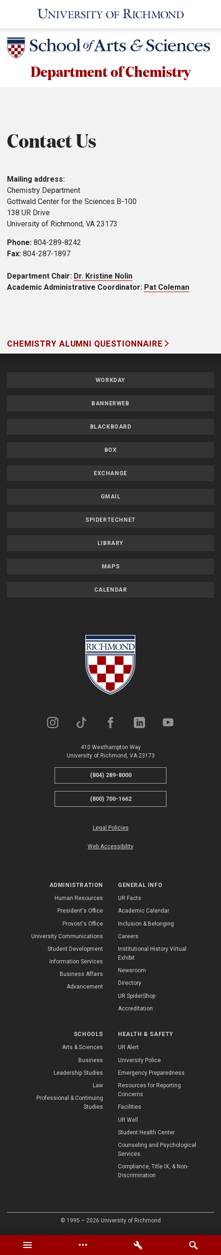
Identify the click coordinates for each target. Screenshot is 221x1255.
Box (110, 451)
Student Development (75, 950)
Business (90, 1060)
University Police (139, 1060)
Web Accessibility (110, 847)
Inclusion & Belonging (146, 924)
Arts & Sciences (82, 1048)
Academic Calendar (143, 911)
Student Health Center (146, 1133)
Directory (129, 984)
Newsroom (132, 971)
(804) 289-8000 (110, 775)
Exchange (110, 474)
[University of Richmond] (110, 14)
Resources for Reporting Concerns (149, 1090)
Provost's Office (82, 924)
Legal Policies (111, 828)
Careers (128, 937)
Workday (110, 381)
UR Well (128, 1120)
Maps (110, 567)
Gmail (111, 497)
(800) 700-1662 (110, 799)
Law (98, 1086)
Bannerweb (110, 404)
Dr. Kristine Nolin (103, 277)
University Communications (67, 937)
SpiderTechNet (110, 521)
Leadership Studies (78, 1074)
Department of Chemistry (110, 71)
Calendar (110, 590)
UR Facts (129, 899)
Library (110, 544)
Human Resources (79, 899)
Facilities (129, 1108)
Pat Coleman (166, 288)
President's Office (80, 911)
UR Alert (128, 1048)
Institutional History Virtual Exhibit (152, 954)
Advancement (85, 987)
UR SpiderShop (136, 996)
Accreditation (135, 1009)
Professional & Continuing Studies (69, 1103)
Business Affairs (81, 975)
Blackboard (110, 427)
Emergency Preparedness (151, 1074)
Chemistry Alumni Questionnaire (86, 344)
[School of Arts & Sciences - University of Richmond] (110, 49)
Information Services (76, 962)
